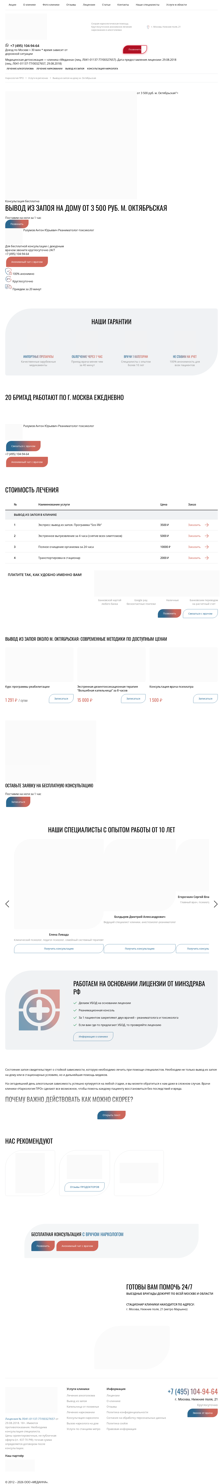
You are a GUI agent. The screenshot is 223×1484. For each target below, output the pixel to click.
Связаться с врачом (23, 446)
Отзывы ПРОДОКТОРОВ (84, 1187)
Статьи (106, 4)
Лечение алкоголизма (20, 68)
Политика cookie (117, 1423)
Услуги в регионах (38, 78)
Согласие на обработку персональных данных (136, 1417)
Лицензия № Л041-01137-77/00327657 (30, 1418)
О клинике (29, 4)
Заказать (194, 525)
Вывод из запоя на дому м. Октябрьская (74, 78)
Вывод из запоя (74, 68)
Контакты (123, 4)
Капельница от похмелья (83, 1406)
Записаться (61, 698)
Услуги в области (176, 4)
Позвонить (135, 49)
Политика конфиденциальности (127, 1412)
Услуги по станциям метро (83, 1429)
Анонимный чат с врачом (27, 261)
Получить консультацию (59, 948)
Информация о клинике (93, 1036)
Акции (12, 4)
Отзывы (71, 4)
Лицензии (89, 4)
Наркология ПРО (14, 78)
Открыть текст (111, 1115)
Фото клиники (51, 4)
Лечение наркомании (49, 68)
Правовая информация (121, 1429)
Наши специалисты (147, 4)
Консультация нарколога (102, 68)
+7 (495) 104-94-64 (24, 45)
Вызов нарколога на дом (82, 1423)
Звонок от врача (203, 1413)
